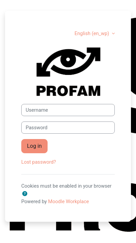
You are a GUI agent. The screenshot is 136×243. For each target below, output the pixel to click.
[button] (24, 194)
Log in (34, 146)
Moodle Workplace (68, 201)
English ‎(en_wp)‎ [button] (92, 33)
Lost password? (38, 162)
